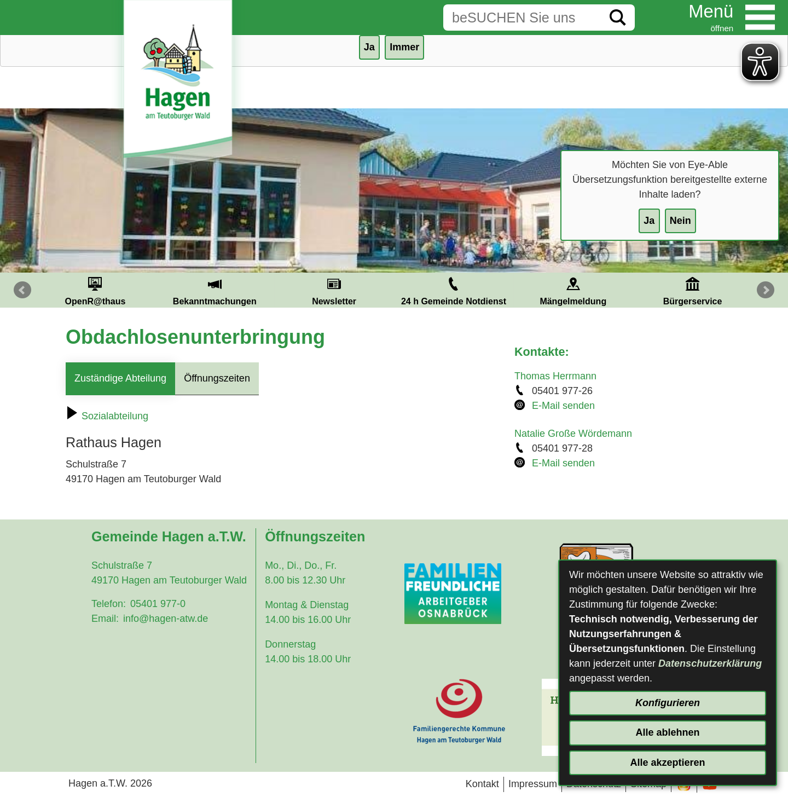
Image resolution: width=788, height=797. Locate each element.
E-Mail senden (563, 405)
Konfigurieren (667, 702)
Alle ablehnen (667, 732)
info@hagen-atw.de (165, 618)
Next (765, 290)
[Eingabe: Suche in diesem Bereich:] (522, 17)
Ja (649, 220)
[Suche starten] (618, 17)
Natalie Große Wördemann (573, 433)
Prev (22, 290)
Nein (680, 220)
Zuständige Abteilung (120, 378)
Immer (404, 47)
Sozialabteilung (107, 416)
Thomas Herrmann (555, 376)
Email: (105, 618)
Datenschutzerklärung (710, 663)
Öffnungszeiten (217, 378)
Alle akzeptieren (667, 762)
